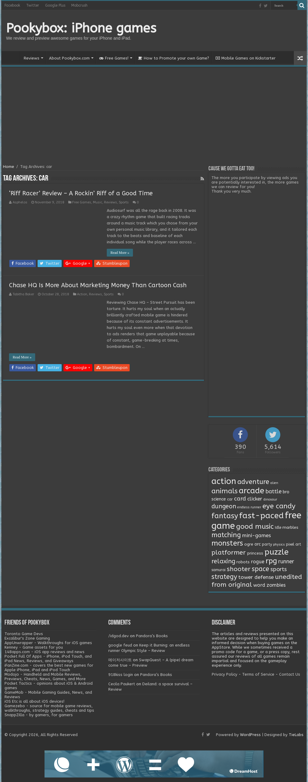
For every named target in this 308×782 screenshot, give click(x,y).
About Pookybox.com (69, 58)
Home (12, 57)
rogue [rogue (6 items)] (257, 561)
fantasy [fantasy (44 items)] (224, 516)
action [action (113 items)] (223, 481)
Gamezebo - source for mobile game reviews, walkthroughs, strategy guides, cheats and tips (49, 708)
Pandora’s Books (152, 636)
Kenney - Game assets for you (34, 647)
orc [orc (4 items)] (257, 544)
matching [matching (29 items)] (226, 535)
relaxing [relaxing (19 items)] (223, 561)
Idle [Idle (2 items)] (278, 527)
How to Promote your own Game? (173, 58)
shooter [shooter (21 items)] (239, 569)
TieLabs (296, 734)
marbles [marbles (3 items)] (290, 527)
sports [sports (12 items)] (278, 569)
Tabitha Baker (23, 294)
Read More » (119, 253)
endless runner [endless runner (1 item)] (249, 507)
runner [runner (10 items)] (286, 561)
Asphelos (20, 202)
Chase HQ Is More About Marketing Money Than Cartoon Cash (97, 285)
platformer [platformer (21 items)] (228, 552)
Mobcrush (79, 5)
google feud (120, 645)
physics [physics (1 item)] (279, 544)
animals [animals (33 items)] (224, 491)
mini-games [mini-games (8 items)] (256, 535)
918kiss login (120, 674)
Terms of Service (258, 674)
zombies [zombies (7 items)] (276, 585)
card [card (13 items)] (240, 498)
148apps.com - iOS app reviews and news (45, 652)
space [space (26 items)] (260, 569)
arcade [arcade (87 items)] (251, 490)
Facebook (12, 5)
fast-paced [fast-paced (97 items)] (261, 515)
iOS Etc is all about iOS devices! (34, 701)
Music (97, 202)
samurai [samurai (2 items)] (218, 570)
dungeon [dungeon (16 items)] (223, 506)
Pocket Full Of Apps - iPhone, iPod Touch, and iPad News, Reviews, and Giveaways (48, 658)
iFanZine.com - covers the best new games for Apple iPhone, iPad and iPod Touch (49, 667)
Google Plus (55, 5)
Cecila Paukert (121, 684)
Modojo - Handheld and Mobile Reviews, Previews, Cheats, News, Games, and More (45, 676)
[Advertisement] (154, 116)
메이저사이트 (120, 660)
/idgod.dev (118, 636)
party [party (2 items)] (267, 544)
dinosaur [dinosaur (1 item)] (270, 499)
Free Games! (113, 58)
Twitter (32, 5)
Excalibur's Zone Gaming (27, 638)
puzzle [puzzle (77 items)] (276, 552)
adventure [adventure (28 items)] (253, 482)
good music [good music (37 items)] (255, 526)
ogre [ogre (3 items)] (248, 544)
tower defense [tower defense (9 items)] (256, 577)
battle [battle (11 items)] (274, 491)
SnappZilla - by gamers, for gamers (39, 715)
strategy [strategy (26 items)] (224, 577)
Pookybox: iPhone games (81, 28)
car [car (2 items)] (230, 499)
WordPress (250, 734)
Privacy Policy (224, 674)
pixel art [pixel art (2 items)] (293, 544)
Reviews (31, 58)
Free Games (81, 202)
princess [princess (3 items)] (255, 553)
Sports (124, 202)
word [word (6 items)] (259, 585)
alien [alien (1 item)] (274, 483)
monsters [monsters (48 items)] (227, 543)
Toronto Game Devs (24, 633)
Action (82, 294)
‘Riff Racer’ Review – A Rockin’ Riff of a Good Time (81, 193)
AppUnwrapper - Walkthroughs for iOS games (48, 643)
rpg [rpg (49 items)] (271, 561)
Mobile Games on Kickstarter (246, 58)
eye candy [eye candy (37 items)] (278, 506)
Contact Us (289, 674)
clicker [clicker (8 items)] (254, 499)
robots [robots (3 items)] (243, 562)
